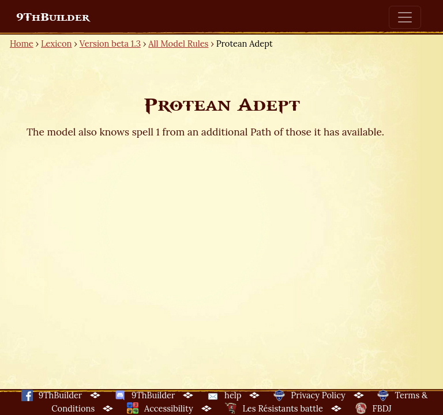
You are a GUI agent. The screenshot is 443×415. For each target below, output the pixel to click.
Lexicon (56, 43)
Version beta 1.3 (110, 43)
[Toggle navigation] (405, 17)
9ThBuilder (52, 17)
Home (21, 43)
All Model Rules (178, 43)
